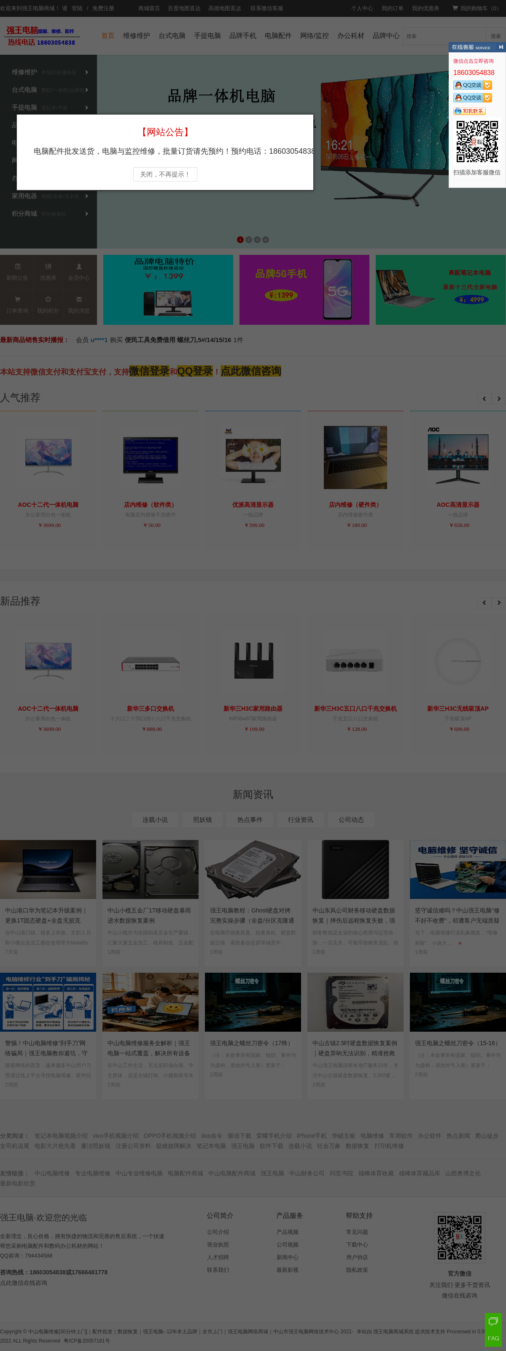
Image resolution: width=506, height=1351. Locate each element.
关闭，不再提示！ (165, 174)
